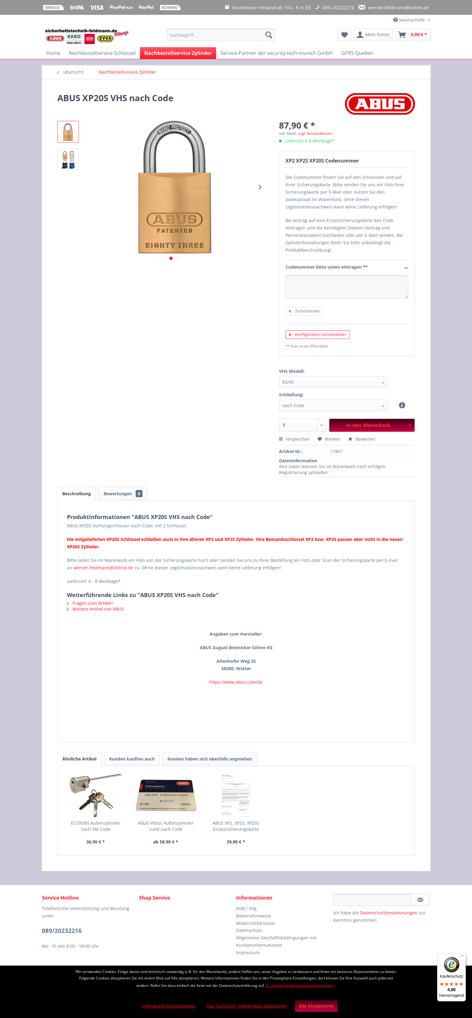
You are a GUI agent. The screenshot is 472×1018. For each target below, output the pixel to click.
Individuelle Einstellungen (168, 1006)
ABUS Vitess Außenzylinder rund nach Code (166, 826)
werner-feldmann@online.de (103, 568)
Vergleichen (294, 439)
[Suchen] (268, 35)
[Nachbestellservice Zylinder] (178, 53)
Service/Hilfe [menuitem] (409, 20)
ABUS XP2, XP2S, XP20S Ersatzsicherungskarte (235, 826)
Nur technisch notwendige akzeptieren (247, 1006)
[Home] (53, 53)
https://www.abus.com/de (236, 682)
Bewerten (361, 439)
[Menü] (462, 957)
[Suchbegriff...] (220, 35)
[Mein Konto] (373, 35)
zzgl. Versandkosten (315, 133)
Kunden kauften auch (132, 759)
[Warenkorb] (412, 35)
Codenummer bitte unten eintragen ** (346, 267)
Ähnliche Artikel (79, 759)
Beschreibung (76, 494)
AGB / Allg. (247, 908)
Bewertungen (123, 493)
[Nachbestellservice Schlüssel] (102, 53)
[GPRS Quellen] (357, 53)
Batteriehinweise (253, 916)
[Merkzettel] (344, 35)
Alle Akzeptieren (316, 1006)
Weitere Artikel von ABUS (95, 609)
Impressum (248, 952)
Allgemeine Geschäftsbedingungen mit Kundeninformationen (276, 941)
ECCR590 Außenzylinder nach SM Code (96, 826)
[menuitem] (220, 38)
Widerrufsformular (255, 923)
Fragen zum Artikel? (90, 603)
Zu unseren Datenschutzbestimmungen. (300, 985)
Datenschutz (249, 930)
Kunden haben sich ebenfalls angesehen (209, 759)
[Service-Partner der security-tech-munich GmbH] (276, 53)
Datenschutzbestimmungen (388, 913)
